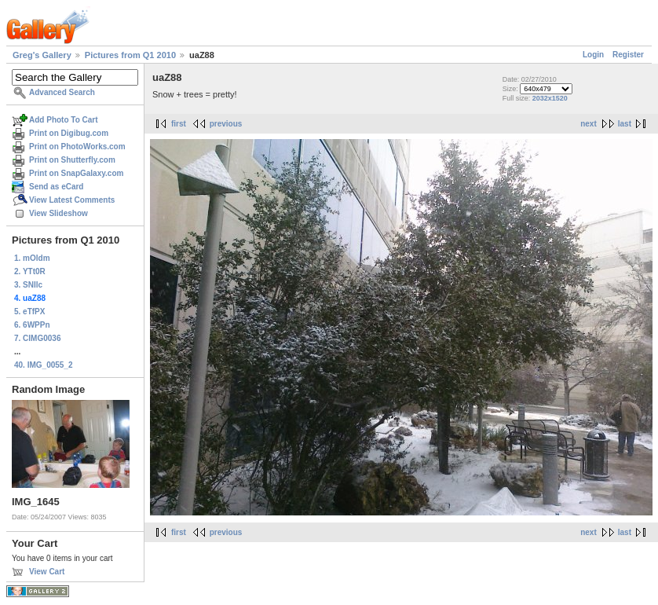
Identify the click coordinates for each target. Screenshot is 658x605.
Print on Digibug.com (68, 133)
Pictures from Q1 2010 (130, 55)
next (588, 123)
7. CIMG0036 (37, 338)
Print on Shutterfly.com (72, 160)
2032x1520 (550, 98)
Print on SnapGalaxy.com (76, 173)
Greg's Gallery (42, 55)
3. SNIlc (28, 284)
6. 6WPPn (32, 325)
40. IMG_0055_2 (43, 365)
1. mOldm (32, 258)
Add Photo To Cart (63, 120)
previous (226, 123)
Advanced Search (62, 92)
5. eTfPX (29, 311)
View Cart (46, 571)
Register (628, 54)
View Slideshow (58, 213)
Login (593, 54)
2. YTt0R (30, 271)
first (178, 123)
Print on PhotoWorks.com (77, 146)
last (624, 123)
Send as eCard (56, 186)
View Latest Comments (72, 200)
